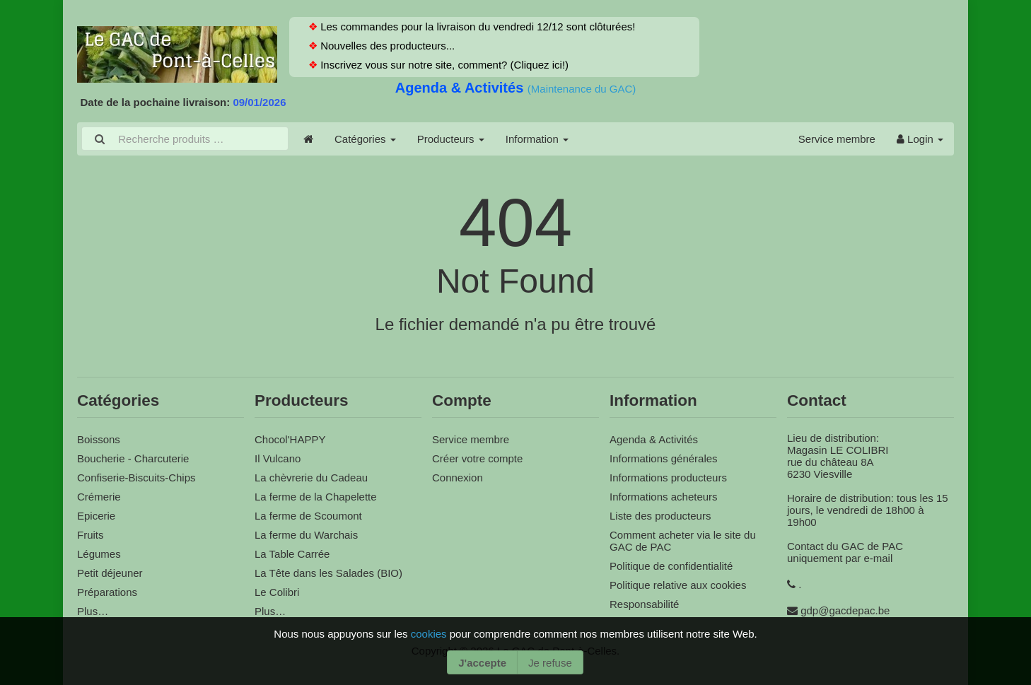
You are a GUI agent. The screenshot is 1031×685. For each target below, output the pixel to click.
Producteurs (450, 139)
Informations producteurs (668, 478)
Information (537, 139)
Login (920, 139)
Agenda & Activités (461, 87)
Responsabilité (644, 604)
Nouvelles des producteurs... (386, 46)
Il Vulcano (278, 458)
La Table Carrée (292, 554)
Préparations (107, 592)
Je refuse (550, 663)
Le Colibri (277, 592)
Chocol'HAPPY (290, 439)
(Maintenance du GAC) (582, 89)
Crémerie (99, 497)
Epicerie (96, 516)
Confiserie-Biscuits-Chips (136, 478)
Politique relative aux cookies (678, 585)
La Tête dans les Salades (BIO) (328, 573)
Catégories (365, 139)
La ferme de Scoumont (308, 516)
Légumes (99, 554)
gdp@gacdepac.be (845, 610)
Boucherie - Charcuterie (133, 458)
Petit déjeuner (110, 573)
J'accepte (482, 663)
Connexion (457, 478)
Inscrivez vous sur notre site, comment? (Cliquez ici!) (443, 65)
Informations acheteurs (664, 497)
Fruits (90, 535)
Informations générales (664, 458)
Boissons (98, 439)
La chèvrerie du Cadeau (311, 478)
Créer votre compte (477, 458)
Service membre (836, 139)
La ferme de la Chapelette (316, 497)
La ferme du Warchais (306, 535)
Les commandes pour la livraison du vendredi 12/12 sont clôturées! (476, 27)
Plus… (92, 611)
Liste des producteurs (660, 516)
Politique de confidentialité (671, 566)
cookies (430, 634)
